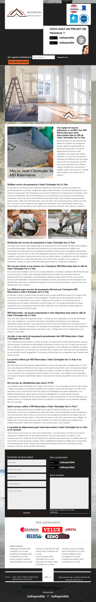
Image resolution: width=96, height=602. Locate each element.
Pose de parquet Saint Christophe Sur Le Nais (45, 558)
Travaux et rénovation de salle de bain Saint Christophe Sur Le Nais (47, 551)
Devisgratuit (81, 40)
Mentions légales (22, 579)
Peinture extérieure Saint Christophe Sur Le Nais (71, 555)
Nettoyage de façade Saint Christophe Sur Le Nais (20, 550)
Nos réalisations (18, 62)
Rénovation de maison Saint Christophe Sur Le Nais (47, 563)
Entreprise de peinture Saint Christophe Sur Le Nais (73, 560)
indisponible (67, 37)
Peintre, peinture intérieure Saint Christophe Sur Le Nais (21, 560)
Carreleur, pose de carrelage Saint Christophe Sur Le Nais (73, 550)
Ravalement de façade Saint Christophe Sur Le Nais (21, 555)
